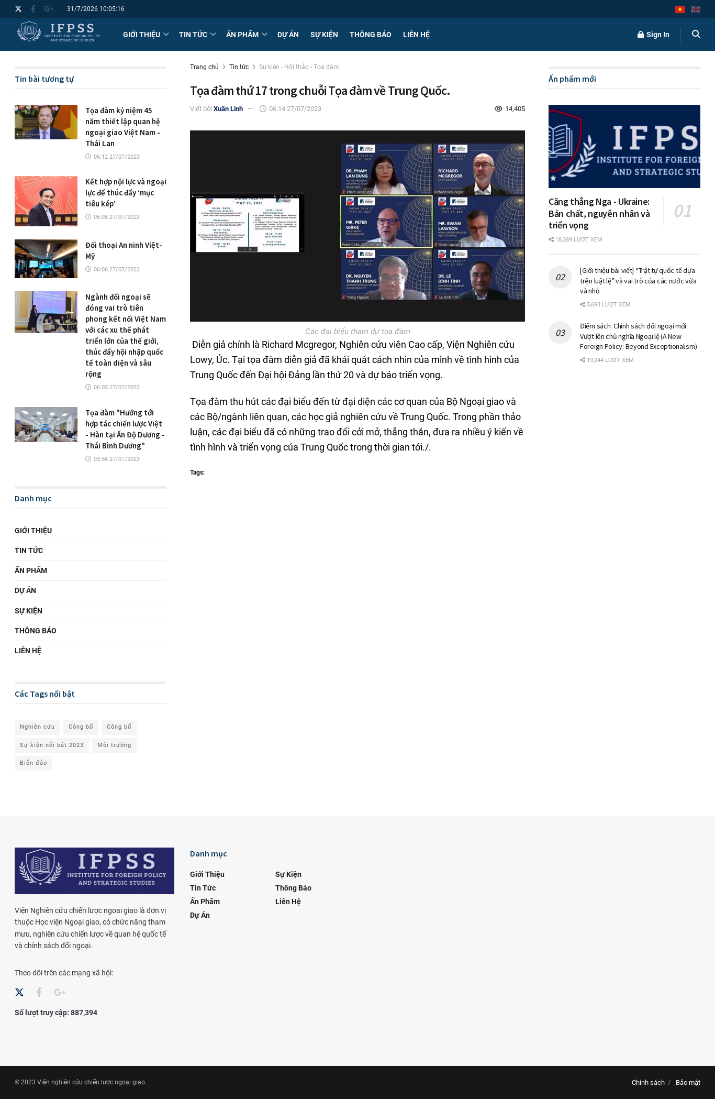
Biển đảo (33, 763)
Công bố (81, 726)
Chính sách (648, 1082)
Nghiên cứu (37, 726)
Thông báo (371, 34)
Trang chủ (204, 67)
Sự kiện (324, 34)
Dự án (288, 34)
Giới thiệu (141, 34)
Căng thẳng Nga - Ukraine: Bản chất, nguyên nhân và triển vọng (599, 213)
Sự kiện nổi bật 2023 (52, 745)
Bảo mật (688, 1082)
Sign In (653, 34)
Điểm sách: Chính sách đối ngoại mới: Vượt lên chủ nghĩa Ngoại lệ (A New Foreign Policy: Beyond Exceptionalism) (638, 336)
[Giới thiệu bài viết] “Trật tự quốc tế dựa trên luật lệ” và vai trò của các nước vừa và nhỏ (638, 280)
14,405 (510, 109)
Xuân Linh (228, 109)
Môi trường (114, 745)
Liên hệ (416, 34)
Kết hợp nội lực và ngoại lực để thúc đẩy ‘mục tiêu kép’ (125, 192)
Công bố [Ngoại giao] (119, 726)
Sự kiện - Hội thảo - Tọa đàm (299, 67)
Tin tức (193, 34)
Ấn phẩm (242, 34)
